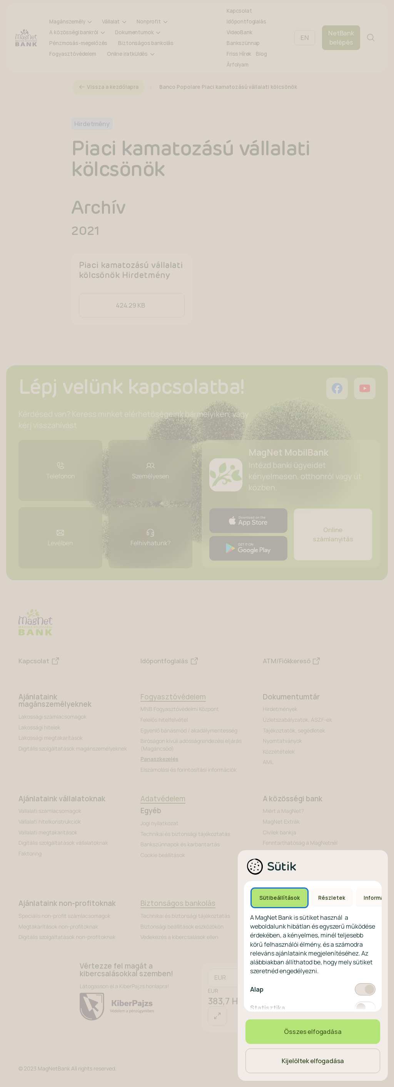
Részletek (331, 897)
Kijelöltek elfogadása (313, 1061)
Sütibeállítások (279, 897)
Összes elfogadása (312, 1031)
